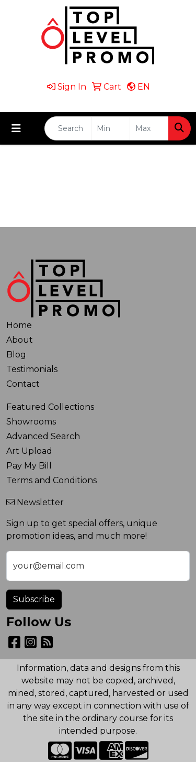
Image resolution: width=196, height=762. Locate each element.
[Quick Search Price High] (149, 128)
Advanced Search (43, 436)
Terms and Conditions (51, 480)
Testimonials (31, 369)
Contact (23, 384)
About (19, 340)
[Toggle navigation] (16, 128)
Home (19, 325)
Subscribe (34, 599)
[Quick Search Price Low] (110, 128)
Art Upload (29, 451)
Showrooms (31, 422)
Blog (16, 355)
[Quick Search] (67, 128)
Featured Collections (50, 407)
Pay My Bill (29, 466)
